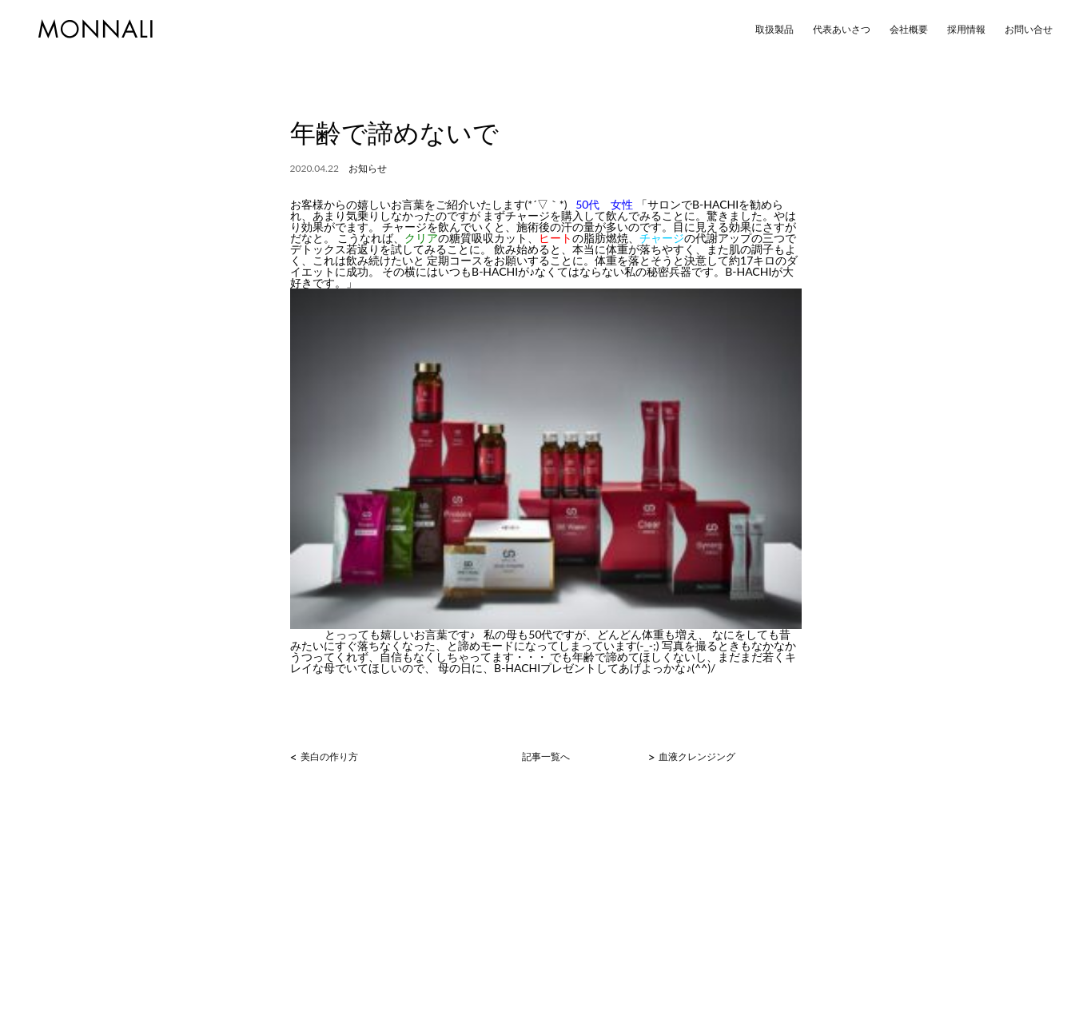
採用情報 (966, 29)
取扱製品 (774, 29)
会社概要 (909, 29)
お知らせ (367, 168)
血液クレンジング (697, 757)
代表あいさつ (841, 29)
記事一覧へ (546, 757)
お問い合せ (1029, 29)
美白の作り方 (329, 757)
